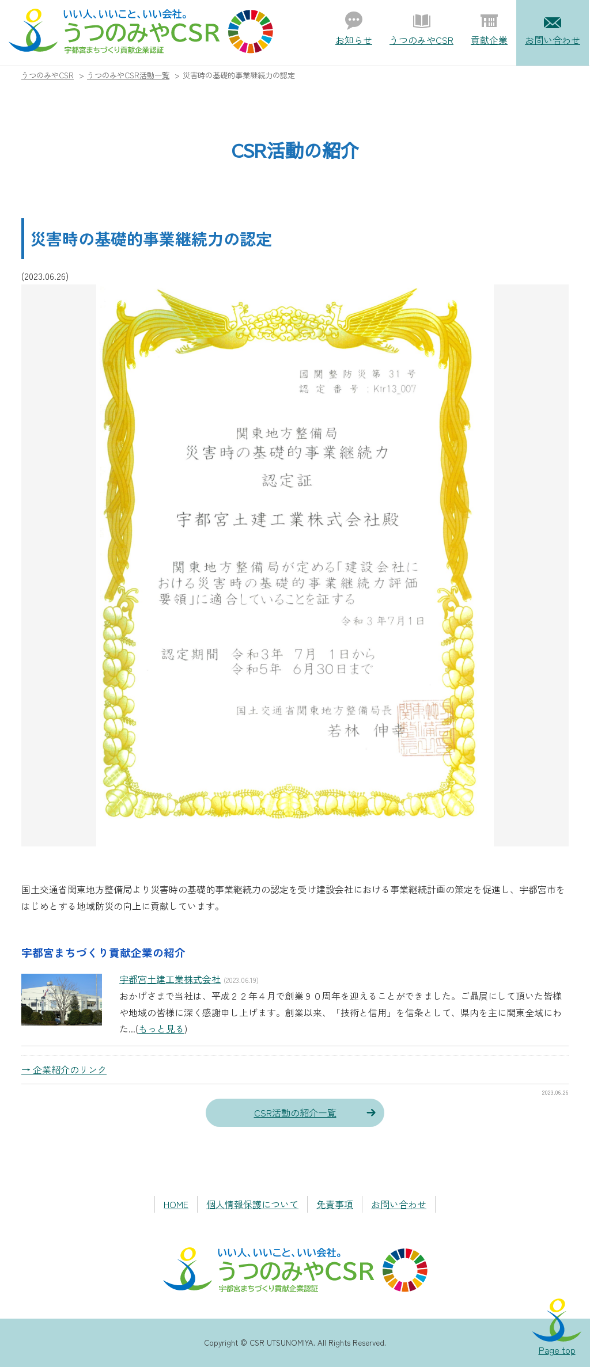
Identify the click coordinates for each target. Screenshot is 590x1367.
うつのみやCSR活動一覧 (128, 75)
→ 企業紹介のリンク (64, 1069)
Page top (557, 1350)
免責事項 (334, 1204)
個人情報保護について (252, 1204)
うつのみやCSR (421, 40)
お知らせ (353, 40)
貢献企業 (489, 40)
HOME (176, 1204)
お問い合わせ (552, 40)
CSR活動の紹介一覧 (295, 1112)
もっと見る (161, 1028)
